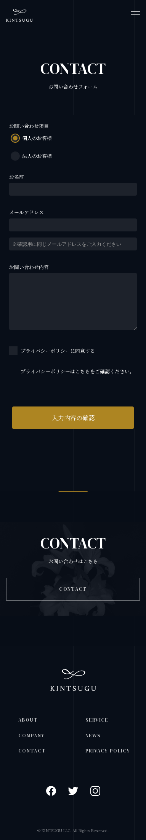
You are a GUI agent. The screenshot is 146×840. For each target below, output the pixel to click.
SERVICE (97, 720)
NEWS (93, 735)
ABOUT (28, 720)
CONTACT (73, 589)
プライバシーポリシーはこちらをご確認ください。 (78, 371)
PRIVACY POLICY (107, 751)
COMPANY (31, 735)
